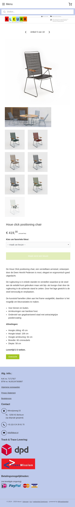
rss (31, 501)
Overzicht (12, 357)
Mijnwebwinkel (63, 501)
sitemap (25, 501)
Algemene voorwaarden (10, 387)
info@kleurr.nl (12, 433)
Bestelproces (6, 398)
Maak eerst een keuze (38, 256)
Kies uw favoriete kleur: (17, 239)
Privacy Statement (8, 393)
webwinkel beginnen (40, 501)
